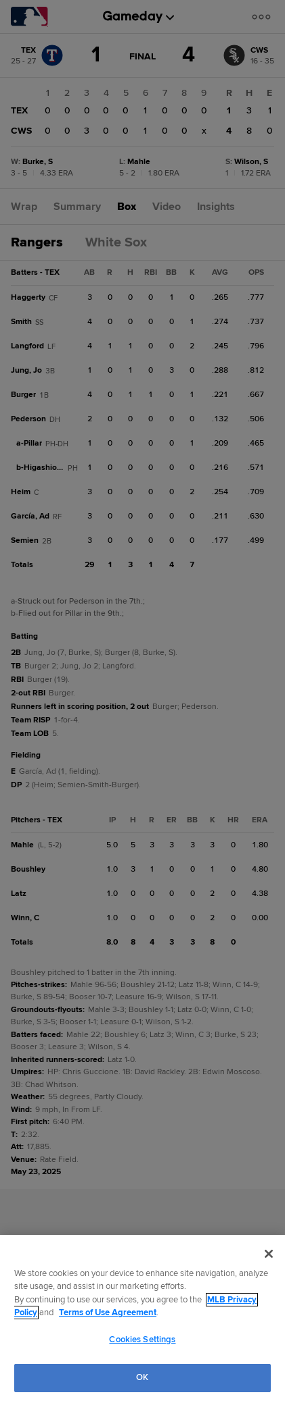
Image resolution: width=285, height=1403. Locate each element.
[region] (142, 1319)
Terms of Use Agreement (107, 1312)
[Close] (269, 1254)
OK (142, 1377)
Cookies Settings (142, 1339)
